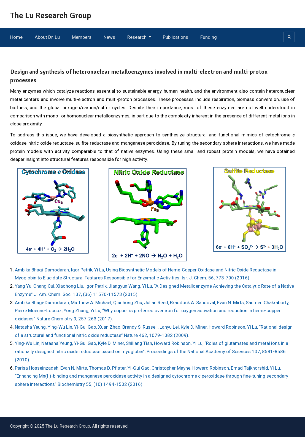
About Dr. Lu (47, 37)
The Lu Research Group (50, 15)
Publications (175, 37)
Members (81, 37)
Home (16, 37)
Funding (208, 37)
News (109, 37)
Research (137, 37)
